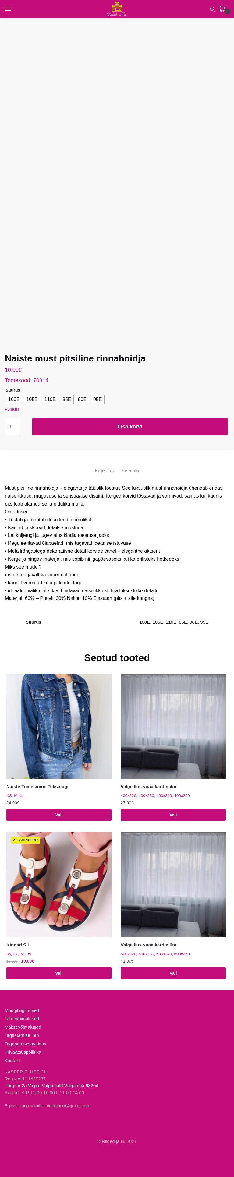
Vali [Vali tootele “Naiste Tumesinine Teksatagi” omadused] (58, 814)
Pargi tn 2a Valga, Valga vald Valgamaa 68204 (51, 1085)
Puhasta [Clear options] (12, 409)
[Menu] (14, 9)
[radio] (14, 399)
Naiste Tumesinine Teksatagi (37, 786)
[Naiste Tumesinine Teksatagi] (59, 726)
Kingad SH (18, 944)
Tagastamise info (22, 1035)
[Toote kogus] (12, 426)
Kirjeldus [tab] (104, 470)
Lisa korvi (130, 427)
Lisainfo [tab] (130, 470)
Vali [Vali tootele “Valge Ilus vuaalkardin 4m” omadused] (173, 814)
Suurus (12, 390)
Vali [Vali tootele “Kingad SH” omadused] (58, 973)
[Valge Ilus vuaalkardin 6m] (173, 884)
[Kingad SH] (59, 884)
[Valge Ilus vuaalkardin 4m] (173, 726)
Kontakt (12, 1060)
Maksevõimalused (23, 1027)
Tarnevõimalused (22, 1018)
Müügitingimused (22, 1010)
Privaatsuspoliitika (23, 1052)
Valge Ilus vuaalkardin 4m (148, 786)
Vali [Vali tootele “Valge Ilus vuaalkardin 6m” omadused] (173, 973)
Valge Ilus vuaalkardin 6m (148, 944)
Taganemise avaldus (25, 1043)
